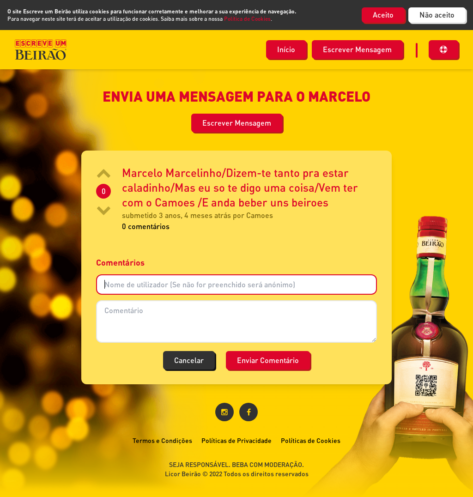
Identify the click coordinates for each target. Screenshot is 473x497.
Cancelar (189, 360)
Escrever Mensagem (357, 49)
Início (286, 49)
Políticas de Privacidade (236, 440)
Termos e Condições (162, 440)
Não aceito (437, 14)
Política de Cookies (247, 18)
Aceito (383, 14)
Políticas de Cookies (310, 440)
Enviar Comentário (268, 360)
